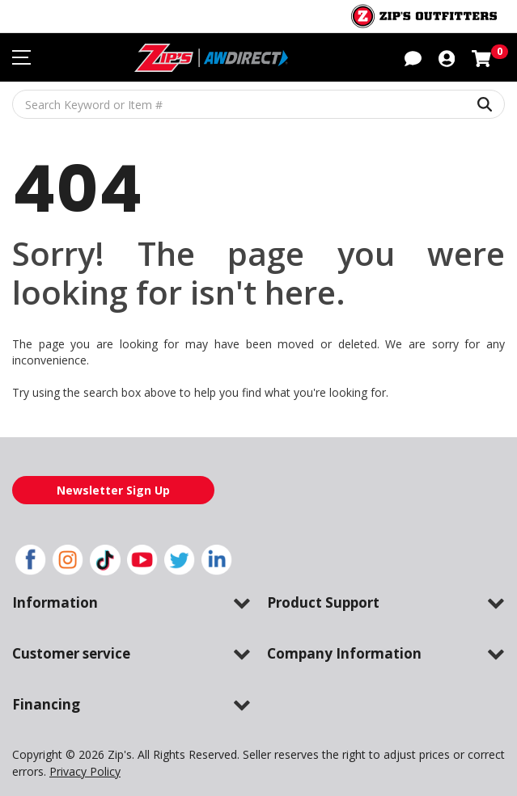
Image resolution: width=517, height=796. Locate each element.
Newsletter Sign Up (113, 489)
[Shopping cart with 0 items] (481, 57)
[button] (413, 57)
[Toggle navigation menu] (21, 57)
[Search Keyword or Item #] (258, 104)
